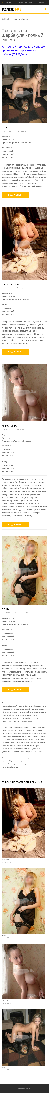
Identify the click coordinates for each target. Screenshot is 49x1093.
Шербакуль (41, 2)
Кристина (9, 425)
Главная (5, 19)
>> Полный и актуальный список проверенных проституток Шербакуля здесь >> (23, 50)
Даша (6, 609)
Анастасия (10, 284)
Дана (5, 127)
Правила (8, 2)
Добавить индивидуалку (25, 2)
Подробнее (15, 195)
